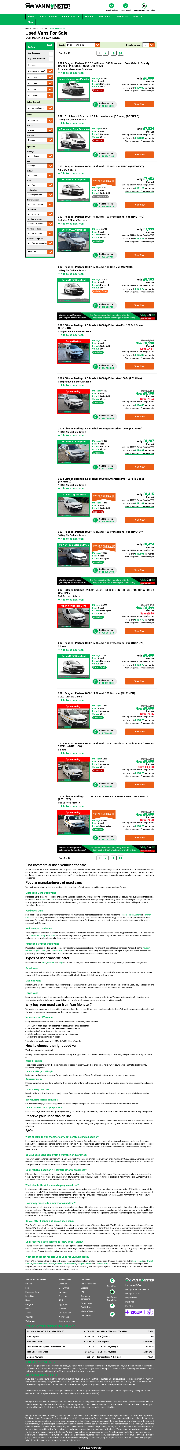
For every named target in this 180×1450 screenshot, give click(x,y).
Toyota (28, 1313)
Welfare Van (64, 1317)
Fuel (29, 181)
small (44, 963)
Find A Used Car (71, 16)
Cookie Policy (86, 1307)
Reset (49, 44)
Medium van (64, 1288)
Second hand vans (67, 1321)
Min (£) (30, 126)
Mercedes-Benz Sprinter (43, 1264)
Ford (27, 1288)
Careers (84, 1288)
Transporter (34, 935)
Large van (63, 1292)
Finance (89, 16)
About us (137, 16)
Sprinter (43, 900)
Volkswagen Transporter (65, 1264)
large (61, 963)
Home (31, 16)
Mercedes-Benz (32, 1292)
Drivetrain (31, 210)
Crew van (63, 1296)
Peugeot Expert (39, 951)
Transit (124, 915)
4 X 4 (61, 1300)
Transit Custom (134, 915)
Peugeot (29, 1304)
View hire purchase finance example (139, 91)
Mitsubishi (29, 1296)
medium (50, 963)
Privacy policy (87, 1303)
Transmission (33, 200)
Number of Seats (34, 229)
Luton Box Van (65, 1313)
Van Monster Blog (88, 1284)
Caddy (42, 935)
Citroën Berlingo (58, 951)
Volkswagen (30, 1321)
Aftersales (105, 16)
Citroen (28, 1284)
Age (28, 161)
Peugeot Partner (84, 1264)
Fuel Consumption (35, 239)
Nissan (28, 1300)
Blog (30, 22)
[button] (139, 104)
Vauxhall (29, 1317)
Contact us (122, 16)
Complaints (86, 1315)
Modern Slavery (88, 1311)
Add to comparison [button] (71, 72)
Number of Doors (34, 219)
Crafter (52, 935)
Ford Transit (137, 1261)
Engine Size (32, 190)
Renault (28, 1308)
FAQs (83, 1292)
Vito (52, 900)
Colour (30, 171)
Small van (63, 1284)
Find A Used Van (48, 16)
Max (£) (30, 135)
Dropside (62, 1308)
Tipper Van (63, 1304)
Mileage (30, 152)
